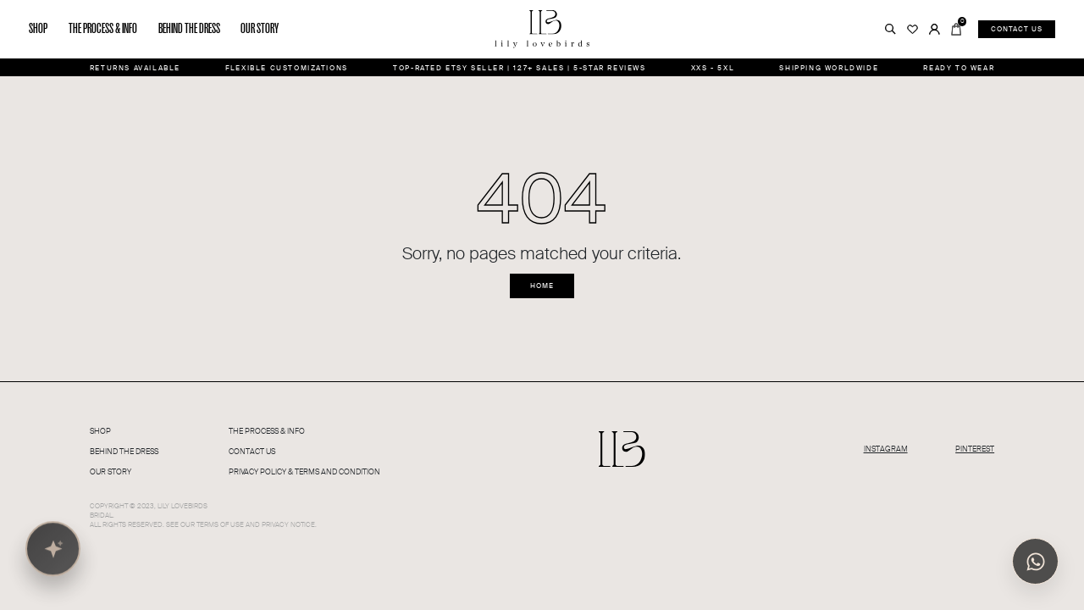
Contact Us (252, 451)
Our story (260, 27)
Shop (38, 27)
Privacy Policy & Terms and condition (304, 472)
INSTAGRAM (886, 449)
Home (542, 285)
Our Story (110, 472)
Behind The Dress (124, 451)
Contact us (1017, 29)
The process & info (103, 27)
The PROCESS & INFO (267, 431)
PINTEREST (974, 449)
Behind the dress (189, 27)
